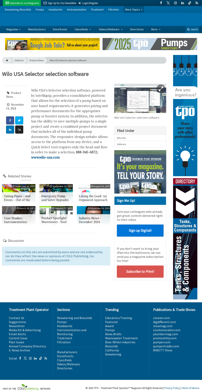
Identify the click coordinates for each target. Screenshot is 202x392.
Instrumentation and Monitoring (71, 332)
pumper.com (161, 342)
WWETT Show (162, 350)
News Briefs (113, 334)
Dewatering (113, 354)
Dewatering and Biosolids (74, 318)
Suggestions (17, 322)
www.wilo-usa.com (45, 157)
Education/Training (118, 318)
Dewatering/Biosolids (18, 9)
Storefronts (60, 29)
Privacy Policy (172, 388)
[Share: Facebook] (10, 120)
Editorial (19, 60)
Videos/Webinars (109, 29)
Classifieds (82, 29)
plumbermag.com (165, 334)
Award (109, 326)
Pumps (40, 9)
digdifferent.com (164, 322)
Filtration (113, 9)
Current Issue (18, 338)
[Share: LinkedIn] (10, 129)
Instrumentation (76, 9)
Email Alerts (17, 334)
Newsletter (17, 326)
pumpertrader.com (166, 346)
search (192, 29)
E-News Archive (19, 350)
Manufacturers (37, 29)
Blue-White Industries (120, 342)
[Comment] (19, 129)
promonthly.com (165, 338)
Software (121, 144)
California (112, 350)
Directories (137, 29)
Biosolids (111, 346)
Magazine (12, 29)
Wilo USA (121, 137)
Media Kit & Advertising (25, 330)
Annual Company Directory (27, 346)
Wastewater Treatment (121, 338)
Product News (37, 60)
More (154, 29)
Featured (111, 322)
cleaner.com (161, 318)
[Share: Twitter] (19, 120)
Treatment (97, 9)
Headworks (55, 9)
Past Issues (16, 342)
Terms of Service (190, 388)
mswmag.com (162, 326)
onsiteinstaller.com (166, 330)
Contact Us (16, 318)
